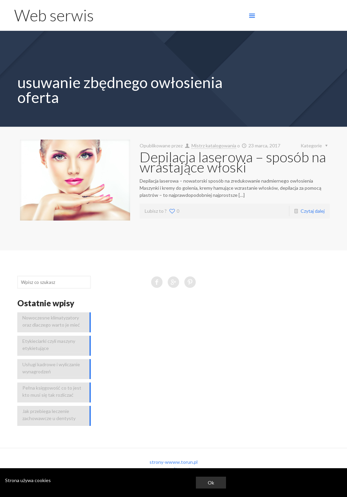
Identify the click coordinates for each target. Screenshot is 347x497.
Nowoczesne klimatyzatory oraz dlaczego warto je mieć (51, 321)
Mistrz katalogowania (213, 145)
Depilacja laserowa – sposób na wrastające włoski (233, 161)
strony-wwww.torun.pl (173, 462)
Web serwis (54, 15)
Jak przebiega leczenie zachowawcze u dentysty (49, 414)
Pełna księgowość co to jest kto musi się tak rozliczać (51, 391)
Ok (211, 482)
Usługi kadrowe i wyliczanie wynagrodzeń (51, 367)
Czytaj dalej (313, 211)
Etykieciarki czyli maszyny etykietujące (48, 344)
